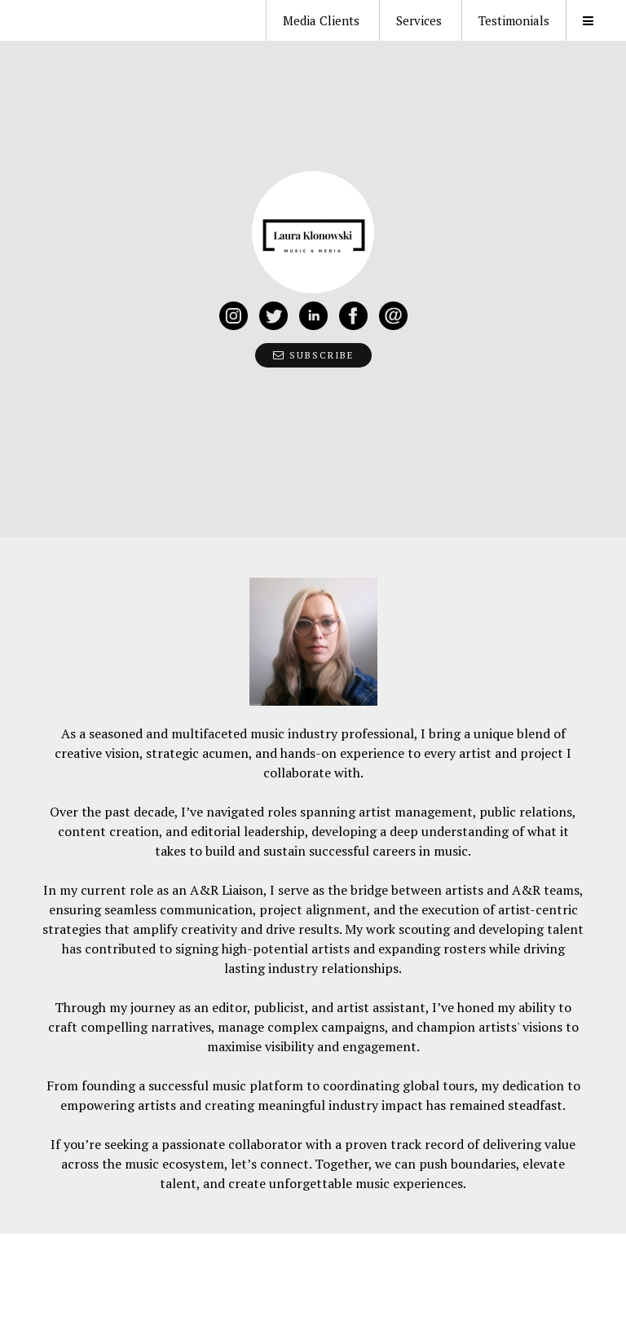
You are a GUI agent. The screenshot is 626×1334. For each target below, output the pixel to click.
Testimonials (513, 20)
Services (419, 20)
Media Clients (321, 20)
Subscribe (313, 355)
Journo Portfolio (102, 1299)
